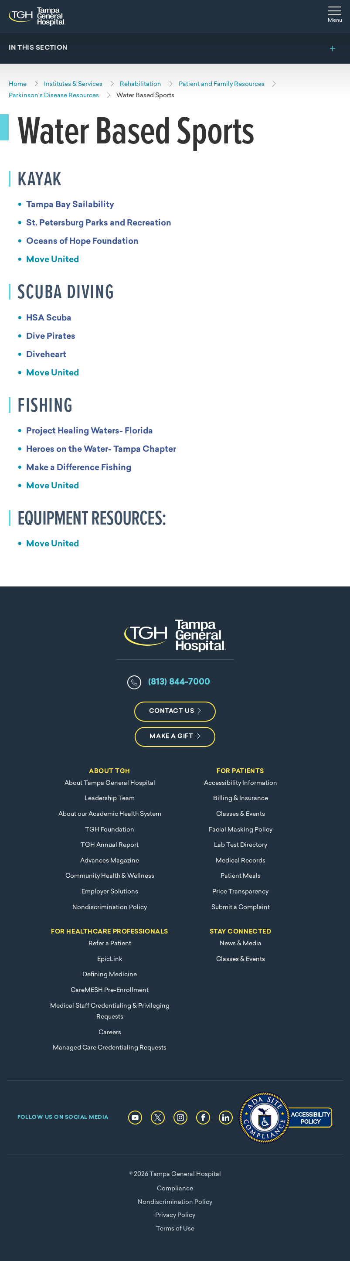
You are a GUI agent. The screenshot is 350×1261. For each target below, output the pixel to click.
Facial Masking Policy (240, 830)
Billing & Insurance (240, 798)
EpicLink (109, 959)
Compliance (175, 1189)
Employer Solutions (110, 892)
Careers (110, 1032)
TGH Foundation (109, 830)
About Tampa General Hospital (110, 783)
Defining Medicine (109, 974)
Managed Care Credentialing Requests (110, 1048)
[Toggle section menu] (175, 48)
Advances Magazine (109, 861)
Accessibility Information (240, 783)
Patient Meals (241, 876)
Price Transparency (240, 892)
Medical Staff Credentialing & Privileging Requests (110, 1012)
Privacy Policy (175, 1215)
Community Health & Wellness (109, 876)
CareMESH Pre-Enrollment (110, 990)
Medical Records (240, 861)
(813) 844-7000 (179, 682)
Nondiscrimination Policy (109, 907)
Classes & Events (240, 814)
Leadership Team (110, 798)
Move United (52, 260)
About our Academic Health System (109, 814)
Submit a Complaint (240, 907)
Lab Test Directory (240, 845)
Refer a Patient (109, 944)
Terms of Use (175, 1229)
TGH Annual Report (110, 845)
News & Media (241, 944)
